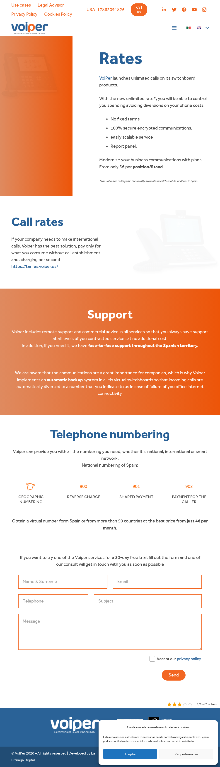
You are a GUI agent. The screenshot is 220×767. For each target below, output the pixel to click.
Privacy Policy (24, 14)
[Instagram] (204, 9)
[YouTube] (194, 9)
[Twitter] (174, 9)
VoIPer (105, 78)
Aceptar (130, 754)
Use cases (21, 5)
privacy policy (189, 658)
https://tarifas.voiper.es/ (34, 266)
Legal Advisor (51, 5)
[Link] (29, 28)
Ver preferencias (186, 754)
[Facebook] (184, 9)
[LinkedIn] (164, 9)
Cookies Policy (58, 14)
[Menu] (174, 28)
